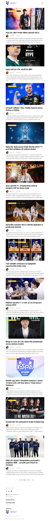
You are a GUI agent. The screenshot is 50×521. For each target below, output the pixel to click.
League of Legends (12, 11)
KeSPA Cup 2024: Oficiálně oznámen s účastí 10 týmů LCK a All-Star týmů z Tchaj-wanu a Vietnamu (24, 383)
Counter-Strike (11, 242)
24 (21, 480)
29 (29, 480)
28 (27, 480)
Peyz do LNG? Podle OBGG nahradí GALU (22, 33)
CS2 (16, 242)
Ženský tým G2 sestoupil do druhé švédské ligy (25, 422)
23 (19, 480)
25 (22, 480)
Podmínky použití (10, 502)
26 (24, 480)
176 (33, 480)
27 (26, 480)
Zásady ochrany (10, 500)
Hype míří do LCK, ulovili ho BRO (19, 69)
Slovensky (8, 508)
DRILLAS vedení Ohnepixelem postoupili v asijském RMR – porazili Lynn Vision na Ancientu (23, 462)
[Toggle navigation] (42, 3)
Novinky (18, 11)
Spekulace (23, 203)
